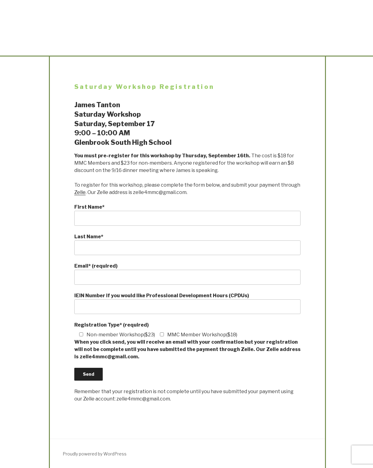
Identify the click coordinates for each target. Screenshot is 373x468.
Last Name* (187, 244)
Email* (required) (187, 273)
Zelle (80, 192)
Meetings (142, 51)
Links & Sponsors (275, 51)
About (97, 51)
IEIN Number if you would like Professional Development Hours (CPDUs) (187, 303)
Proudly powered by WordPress (95, 453)
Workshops (231, 51)
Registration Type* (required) (111, 325)
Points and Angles (186, 51)
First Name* (187, 214)
